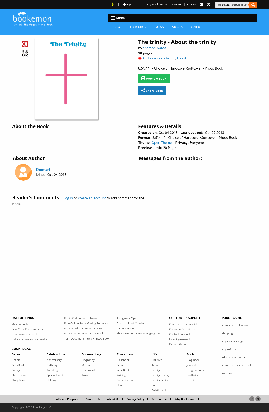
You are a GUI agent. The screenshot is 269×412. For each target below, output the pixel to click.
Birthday (52, 365)
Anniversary (54, 360)
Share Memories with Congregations (140, 333)
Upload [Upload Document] (129, 4)
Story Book (18, 380)
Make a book (20, 324)
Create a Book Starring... (132, 323)
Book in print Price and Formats (236, 369)
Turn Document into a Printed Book (86, 338)
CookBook (18, 365)
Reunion (192, 380)
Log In (191, 4)
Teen (155, 365)
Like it (181, 58)
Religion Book (195, 370)
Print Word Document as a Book (84, 328)
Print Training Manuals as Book (84, 333)
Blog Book (193, 360)
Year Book (123, 370)
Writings (122, 375)
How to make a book (25, 334)
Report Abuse (177, 344)
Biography (88, 360)
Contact (196, 27)
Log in (68, 198)
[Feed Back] (201, 4)
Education (138, 27)
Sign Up (176, 4)
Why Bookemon (185, 399)
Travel (85, 375)
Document (88, 370)
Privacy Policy (135, 399)
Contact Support (179, 334)
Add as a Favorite (155, 58)
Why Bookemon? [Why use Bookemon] (156, 4)
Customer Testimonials (183, 324)
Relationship (159, 390)
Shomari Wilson (154, 48)
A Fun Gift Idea (126, 328)
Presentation (125, 380)
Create (118, 27)
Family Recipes (161, 380)
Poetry (16, 370)
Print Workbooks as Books (80, 318)
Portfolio (192, 375)
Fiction (16, 360)
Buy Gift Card (230, 349)
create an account (92, 198)
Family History (161, 375)
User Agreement (179, 339)
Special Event (55, 375)
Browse (159, 27)
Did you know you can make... (30, 339)
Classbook (123, 360)
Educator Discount (233, 357)
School (121, 365)
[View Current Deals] (113, 4)
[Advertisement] (134, 249)
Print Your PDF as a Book (27, 329)
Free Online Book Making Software (86, 323)
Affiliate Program (67, 399)
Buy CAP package (233, 341)
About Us (113, 399)
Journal (191, 365)
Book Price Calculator (235, 325)
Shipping (227, 333)
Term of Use (159, 399)
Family (156, 370)
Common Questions (182, 329)
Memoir (86, 365)
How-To (122, 385)
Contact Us (93, 399)
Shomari (43, 169)
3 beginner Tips (126, 318)
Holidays (52, 380)
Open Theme (162, 142)
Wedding (52, 370)
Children (157, 360)
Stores (177, 27)
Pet (154, 385)
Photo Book (19, 375)
